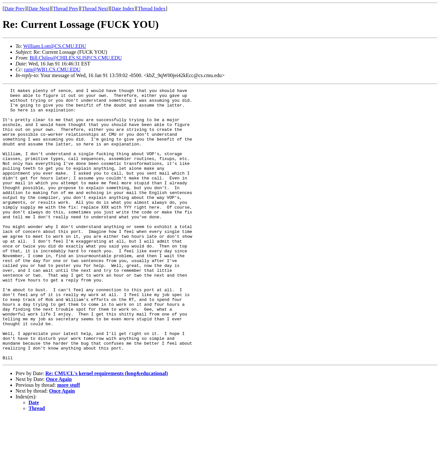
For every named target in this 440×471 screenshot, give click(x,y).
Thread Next (95, 8)
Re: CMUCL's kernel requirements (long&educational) (106, 428)
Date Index (122, 8)
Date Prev (14, 8)
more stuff (68, 439)
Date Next (39, 8)
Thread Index (152, 8)
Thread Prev (65, 8)
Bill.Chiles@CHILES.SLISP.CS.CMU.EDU (75, 58)
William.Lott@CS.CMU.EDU (54, 46)
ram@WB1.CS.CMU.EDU (52, 69)
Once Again (59, 433)
